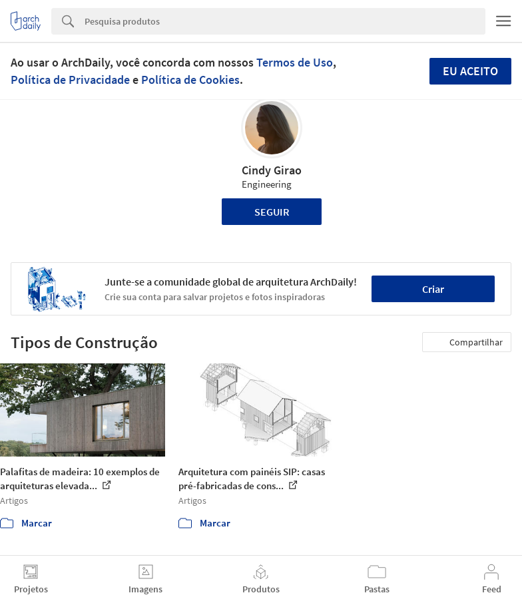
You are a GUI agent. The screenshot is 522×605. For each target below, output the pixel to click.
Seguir (272, 211)
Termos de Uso (294, 62)
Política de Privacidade (70, 79)
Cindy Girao (272, 170)
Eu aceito (470, 71)
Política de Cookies (190, 79)
